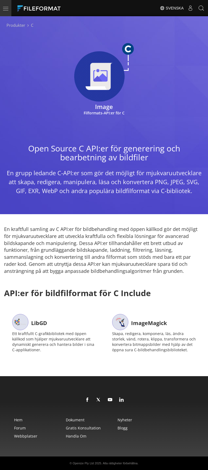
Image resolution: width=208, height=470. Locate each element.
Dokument (75, 419)
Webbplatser (25, 436)
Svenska (172, 8)
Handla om (76, 436)
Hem (18, 419)
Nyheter (125, 419)
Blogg (123, 428)
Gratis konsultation (83, 428)
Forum (20, 428)
